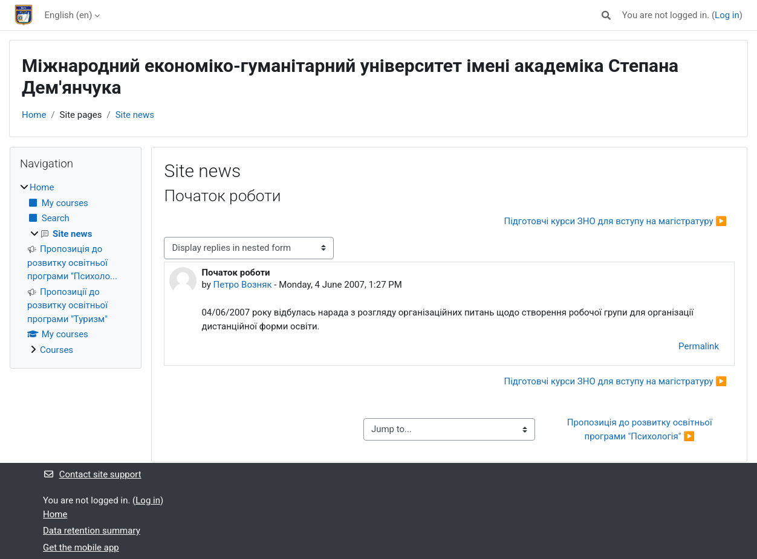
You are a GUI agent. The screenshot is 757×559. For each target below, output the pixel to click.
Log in (727, 15)
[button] (606, 15)
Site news (134, 114)
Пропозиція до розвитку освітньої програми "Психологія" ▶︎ (641, 429)
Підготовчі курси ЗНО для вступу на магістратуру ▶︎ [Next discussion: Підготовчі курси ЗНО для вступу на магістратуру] (615, 221)
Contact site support (92, 474)
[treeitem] (75, 269)
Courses (56, 349)
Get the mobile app (81, 547)
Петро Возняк (242, 284)
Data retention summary (91, 530)
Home (34, 114)
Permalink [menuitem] (698, 346)
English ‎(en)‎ (69, 15)
